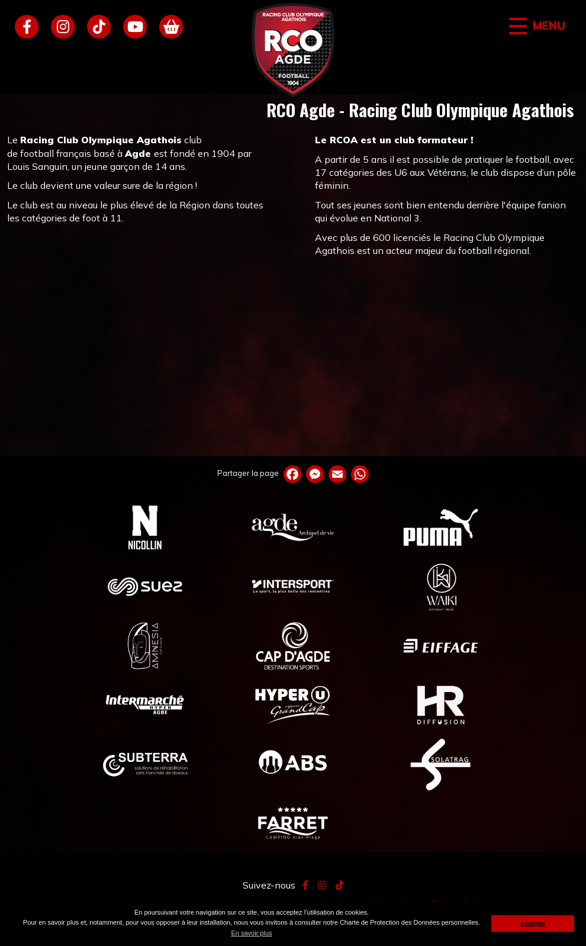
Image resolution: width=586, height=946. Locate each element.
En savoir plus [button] (251, 933)
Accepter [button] (532, 923)
